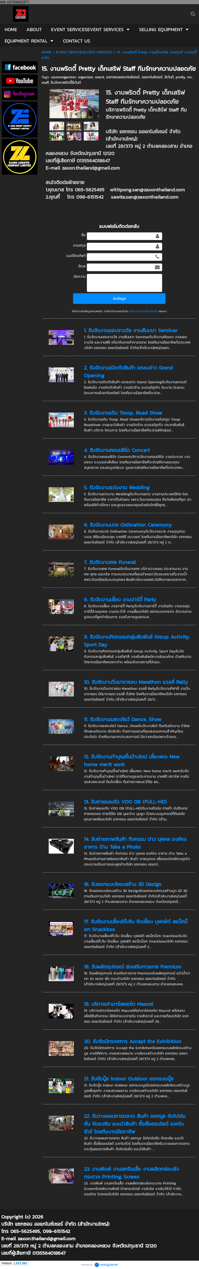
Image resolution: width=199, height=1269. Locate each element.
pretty (180, 77)
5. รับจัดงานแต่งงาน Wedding (117, 487)
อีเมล (82, 266)
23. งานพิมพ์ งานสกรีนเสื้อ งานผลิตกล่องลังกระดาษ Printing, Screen (131, 1173)
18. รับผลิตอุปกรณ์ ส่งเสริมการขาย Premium (132, 967)
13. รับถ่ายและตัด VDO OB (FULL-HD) (125, 802)
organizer (85, 77)
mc (189, 77)
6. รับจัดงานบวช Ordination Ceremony (128, 525)
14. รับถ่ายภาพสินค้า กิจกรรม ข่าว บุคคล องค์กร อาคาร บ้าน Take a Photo (135, 843)
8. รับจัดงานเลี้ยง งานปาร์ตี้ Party (120, 599)
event (99, 77)
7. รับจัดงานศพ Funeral (110, 562)
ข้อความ (80, 276)
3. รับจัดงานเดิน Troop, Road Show (123, 413)
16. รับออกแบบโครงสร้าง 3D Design (122, 884)
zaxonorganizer (63, 77)
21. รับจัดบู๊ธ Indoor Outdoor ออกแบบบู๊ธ (129, 1079)
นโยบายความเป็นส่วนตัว (144, 311)
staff (44, 82)
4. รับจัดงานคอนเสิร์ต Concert (117, 450)
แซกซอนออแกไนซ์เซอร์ (123, 77)
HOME (46, 52)
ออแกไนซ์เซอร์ (152, 77)
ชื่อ (83, 235)
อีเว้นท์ (169, 77)
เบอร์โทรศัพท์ (76, 256)
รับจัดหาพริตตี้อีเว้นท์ (66, 82)
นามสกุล (79, 245)
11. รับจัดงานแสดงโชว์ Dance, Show (122, 719)
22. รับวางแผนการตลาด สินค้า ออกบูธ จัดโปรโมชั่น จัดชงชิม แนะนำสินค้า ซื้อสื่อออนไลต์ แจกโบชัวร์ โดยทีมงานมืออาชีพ (135, 1123)
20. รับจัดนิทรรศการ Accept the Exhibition (132, 1041)
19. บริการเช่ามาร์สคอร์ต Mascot (118, 1004)
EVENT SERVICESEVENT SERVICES (84, 52)
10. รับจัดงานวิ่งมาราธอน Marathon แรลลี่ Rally (136, 682)
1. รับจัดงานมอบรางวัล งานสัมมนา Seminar (130, 330)
